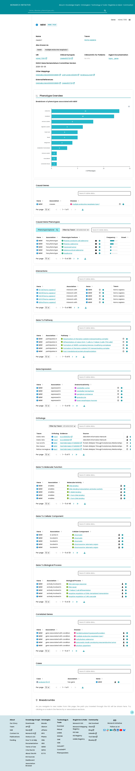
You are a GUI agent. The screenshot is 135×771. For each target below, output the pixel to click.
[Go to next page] (73, 258)
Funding (13, 740)
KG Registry (77, 736)
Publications (15, 737)
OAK (58, 739)
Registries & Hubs (115, 5)
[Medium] (111, 730)
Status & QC (30, 737)
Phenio (44, 737)
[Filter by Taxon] (76, 229)
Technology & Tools (99, 5)
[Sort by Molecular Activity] (83, 482)
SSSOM (60, 736)
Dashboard (30, 760)
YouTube (93, 737)
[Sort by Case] (42, 678)
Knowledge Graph (73, 5)
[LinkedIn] (118, 730)
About (62, 5)
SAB (11, 730)
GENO (43, 747)
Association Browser (30, 764)
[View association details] (123, 204)
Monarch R (31, 733)
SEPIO (43, 750)
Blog (91, 730)
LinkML (59, 733)
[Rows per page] (47, 209)
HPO (43, 733)
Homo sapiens (90, 40)
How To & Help (31, 740)
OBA (43, 740)
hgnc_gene (113, 58)
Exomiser (60, 726)
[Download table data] (82, 209)
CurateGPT (61, 749)
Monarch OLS (78, 723)
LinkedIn (93, 733)
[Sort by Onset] (127, 237)
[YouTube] (120, 730)
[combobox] (67, 10)
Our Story (13, 723)
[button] (113, 240)
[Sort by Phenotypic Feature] (79, 237)
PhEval (59, 729)
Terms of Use (31, 747)
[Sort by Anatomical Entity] (90, 384)
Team (12, 727)
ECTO (43, 753)
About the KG (31, 753)
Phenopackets (62, 753)
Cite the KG (30, 750)
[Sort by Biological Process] (82, 580)
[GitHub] (114, 730)
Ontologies (85, 5)
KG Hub (76, 732)
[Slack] (108, 730)
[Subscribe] (104, 730)
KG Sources (30, 757)
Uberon (44, 727)
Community (128, 5)
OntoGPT (60, 746)
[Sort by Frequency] (116, 237)
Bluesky (92, 740)
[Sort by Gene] (42, 201)
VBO (43, 743)
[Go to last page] (77, 258)
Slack (92, 727)
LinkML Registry (79, 739)
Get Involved (94, 723)
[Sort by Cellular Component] (90, 531)
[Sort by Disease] (78, 201)
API (28, 727)
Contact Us (14, 733)
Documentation (32, 743)
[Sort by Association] (60, 201)
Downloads (30, 723)
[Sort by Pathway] (69, 335)
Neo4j (29, 730)
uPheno (44, 730)
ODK (58, 743)
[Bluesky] (124, 730)
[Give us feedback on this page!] (132, 712)
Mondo (44, 723)
